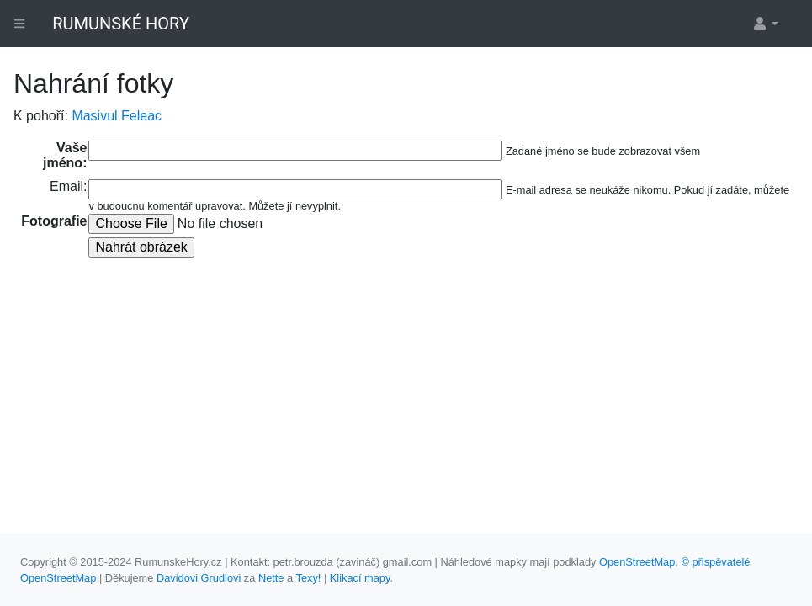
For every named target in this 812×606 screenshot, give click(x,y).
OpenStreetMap (637, 562)
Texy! (308, 577)
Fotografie (54, 221)
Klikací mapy (360, 577)
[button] (765, 23)
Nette (271, 577)
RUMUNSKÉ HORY (120, 23)
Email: (68, 186)
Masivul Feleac (117, 116)
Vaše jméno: (65, 155)
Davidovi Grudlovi (199, 577)
